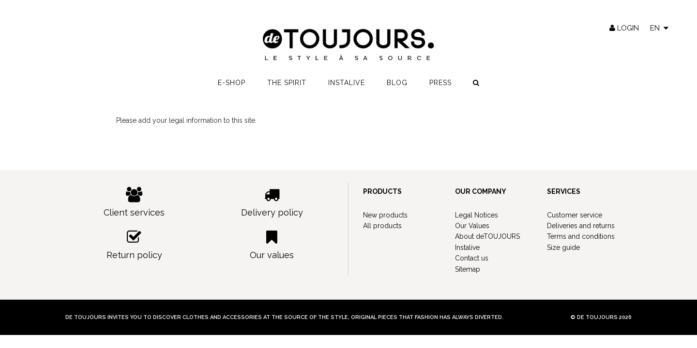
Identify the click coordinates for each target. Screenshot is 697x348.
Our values (272, 245)
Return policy (134, 245)
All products (382, 226)
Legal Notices (476, 215)
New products (385, 215)
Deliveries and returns (581, 226)
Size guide (563, 247)
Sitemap (467, 269)
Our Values (472, 226)
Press (440, 83)
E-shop (231, 83)
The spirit (286, 83)
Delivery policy (272, 202)
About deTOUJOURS (487, 236)
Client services (134, 202)
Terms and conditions (581, 236)
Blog (397, 83)
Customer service (574, 215)
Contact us (471, 258)
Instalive (346, 83)
